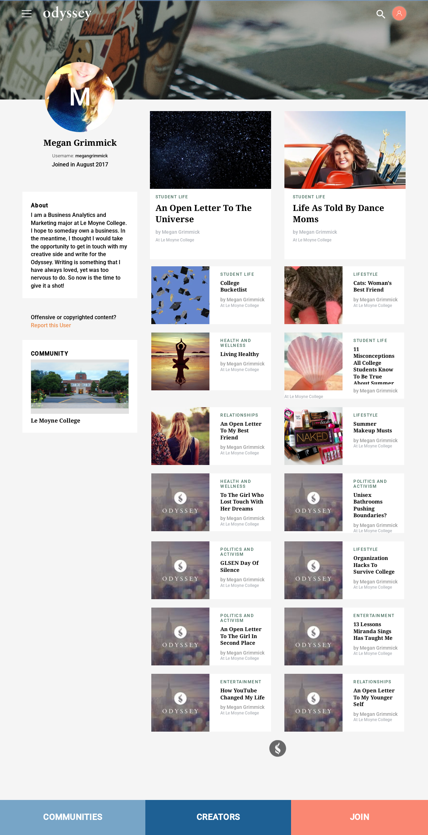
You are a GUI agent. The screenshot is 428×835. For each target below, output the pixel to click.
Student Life (172, 196)
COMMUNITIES (72, 817)
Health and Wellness (235, 343)
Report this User (51, 325)
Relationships (239, 415)
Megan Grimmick (181, 232)
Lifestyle (365, 274)
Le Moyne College (55, 420)
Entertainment (374, 615)
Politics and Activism (370, 484)
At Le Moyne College (175, 240)
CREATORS (218, 817)
